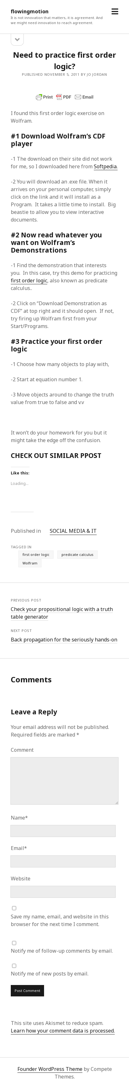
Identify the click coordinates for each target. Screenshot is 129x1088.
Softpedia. (106, 166)
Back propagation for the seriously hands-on (64, 639)
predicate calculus (77, 554)
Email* (19, 848)
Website (20, 878)
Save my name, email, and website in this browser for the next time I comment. (60, 920)
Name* (19, 817)
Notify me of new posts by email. (49, 973)
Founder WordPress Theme (49, 1068)
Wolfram (30, 563)
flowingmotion (29, 11)
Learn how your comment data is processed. (63, 1030)
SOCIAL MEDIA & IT (73, 530)
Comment (22, 749)
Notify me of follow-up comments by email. (62, 950)
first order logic (29, 280)
